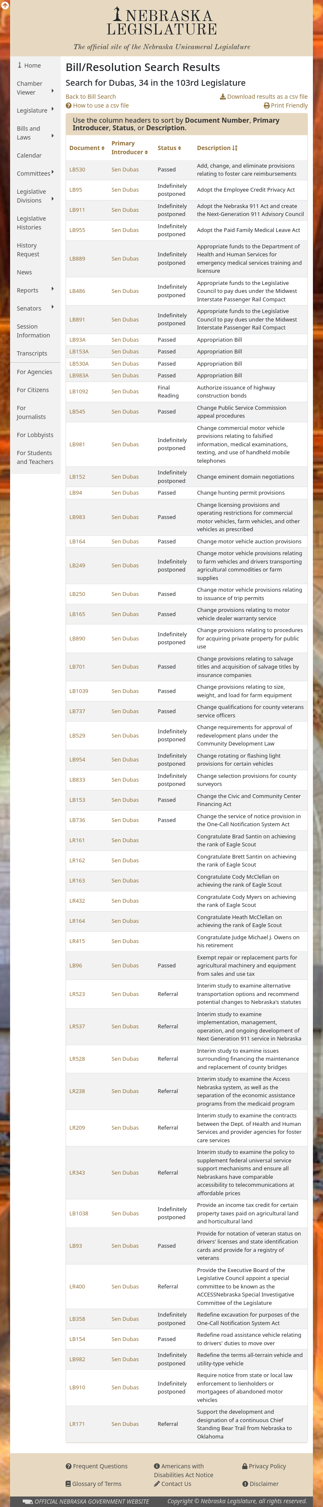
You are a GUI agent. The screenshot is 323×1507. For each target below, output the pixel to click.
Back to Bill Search (91, 96)
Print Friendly (286, 105)
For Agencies (34, 372)
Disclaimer (260, 1484)
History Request (28, 249)
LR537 (77, 1026)
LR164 (77, 921)
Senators (35, 308)
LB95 (75, 189)
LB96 (75, 965)
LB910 (77, 1387)
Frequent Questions (97, 1466)
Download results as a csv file (264, 96)
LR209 (77, 1127)
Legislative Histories (31, 222)
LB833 (77, 779)
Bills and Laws (35, 132)
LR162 (77, 860)
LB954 (77, 759)
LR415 (77, 941)
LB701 (77, 666)
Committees (35, 173)
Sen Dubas (125, 169)
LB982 (77, 1359)
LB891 (77, 319)
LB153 (77, 800)
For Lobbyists (35, 435)
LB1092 (78, 391)
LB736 (77, 820)
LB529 (77, 735)
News (24, 272)
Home (32, 65)
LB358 (77, 1319)
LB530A (79, 363)
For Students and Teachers (35, 457)
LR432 (77, 900)
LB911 (77, 209)
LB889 (77, 258)
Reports (35, 290)
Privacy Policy (264, 1466)
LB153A (79, 351)
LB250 (77, 594)
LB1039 (78, 691)
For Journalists (31, 412)
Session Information (33, 330)
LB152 (77, 476)
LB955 (77, 230)
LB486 (77, 291)
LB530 (77, 169)
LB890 (77, 638)
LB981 (77, 444)
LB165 (77, 614)
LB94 (75, 492)
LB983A (79, 375)
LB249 (77, 565)
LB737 (77, 711)
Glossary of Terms (94, 1484)
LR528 (77, 1058)
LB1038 (78, 1213)
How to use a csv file (97, 105)
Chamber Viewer (35, 87)
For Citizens (33, 390)
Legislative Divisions (35, 195)
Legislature (35, 110)
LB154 (77, 1339)
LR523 (77, 994)
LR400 (77, 1286)
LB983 (77, 517)
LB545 (77, 411)
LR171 (77, 1424)
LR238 (77, 1091)
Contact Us (172, 1484)
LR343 (77, 1172)
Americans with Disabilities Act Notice (184, 1470)
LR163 (77, 880)
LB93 (75, 1245)
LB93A (77, 339)
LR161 (77, 840)
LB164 (77, 541)
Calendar (29, 155)
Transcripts (32, 353)
